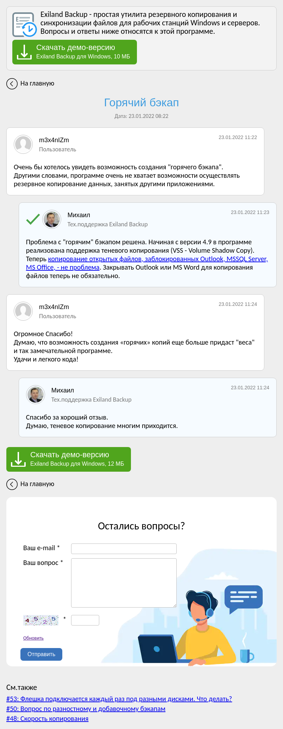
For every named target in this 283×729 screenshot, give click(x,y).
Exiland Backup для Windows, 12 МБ (77, 459)
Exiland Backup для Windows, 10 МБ (83, 51)
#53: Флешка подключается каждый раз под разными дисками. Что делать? (119, 699)
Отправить (41, 654)
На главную (37, 83)
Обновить (33, 638)
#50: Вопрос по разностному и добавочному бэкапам (85, 708)
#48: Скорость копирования (47, 718)
